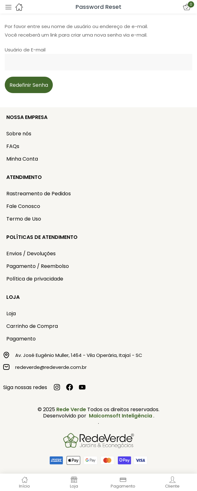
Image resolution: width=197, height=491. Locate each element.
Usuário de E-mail (25, 49)
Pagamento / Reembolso (37, 266)
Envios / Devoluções (31, 253)
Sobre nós (18, 133)
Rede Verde (71, 409)
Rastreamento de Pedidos (38, 193)
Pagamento (21, 338)
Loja (11, 313)
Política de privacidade (34, 278)
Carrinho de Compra (32, 326)
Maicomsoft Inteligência (120, 415)
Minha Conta (22, 159)
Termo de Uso (23, 218)
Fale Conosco (23, 206)
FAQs (12, 146)
